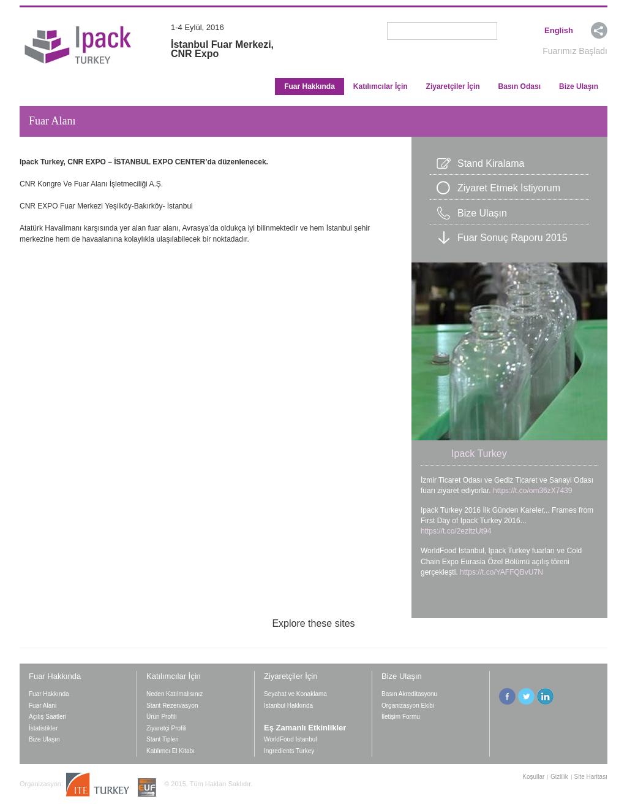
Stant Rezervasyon (172, 705)
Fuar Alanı (43, 705)
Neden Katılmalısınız (174, 694)
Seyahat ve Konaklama (295, 694)
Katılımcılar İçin (380, 86)
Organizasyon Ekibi (407, 705)
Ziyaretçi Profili (166, 728)
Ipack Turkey (479, 453)
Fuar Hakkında (309, 86)
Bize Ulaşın (578, 86)
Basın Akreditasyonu (409, 694)
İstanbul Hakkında (288, 705)
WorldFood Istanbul (290, 739)
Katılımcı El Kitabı (170, 751)
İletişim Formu (400, 716)
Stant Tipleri (162, 739)
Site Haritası (590, 777)
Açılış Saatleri (47, 716)
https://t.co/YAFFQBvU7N (501, 572)
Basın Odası (519, 86)
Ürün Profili (161, 716)
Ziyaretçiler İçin (453, 86)
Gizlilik (559, 777)
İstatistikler (43, 728)
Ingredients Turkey (291, 751)
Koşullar (533, 777)
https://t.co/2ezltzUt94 (456, 531)
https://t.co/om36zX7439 (532, 490)
